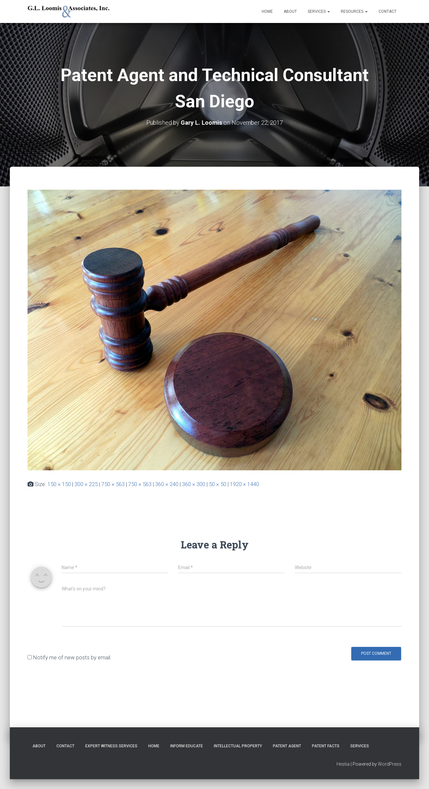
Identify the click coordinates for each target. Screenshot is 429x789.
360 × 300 (193, 484)
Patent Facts (325, 746)
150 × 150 (59, 484)
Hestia (343, 764)
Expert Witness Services (111, 746)
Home (267, 11)
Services (319, 11)
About (290, 11)
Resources (354, 11)
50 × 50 (217, 484)
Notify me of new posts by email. (72, 657)
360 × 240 (166, 484)
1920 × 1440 (244, 484)
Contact (387, 11)
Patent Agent (287, 746)
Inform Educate (186, 746)
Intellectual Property (238, 746)
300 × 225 (86, 484)
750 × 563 (113, 484)
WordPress (389, 764)
